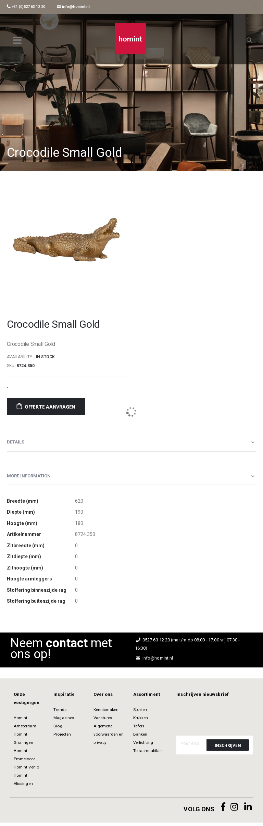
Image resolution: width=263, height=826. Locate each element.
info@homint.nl (73, 6)
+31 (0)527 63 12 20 (26, 6)
